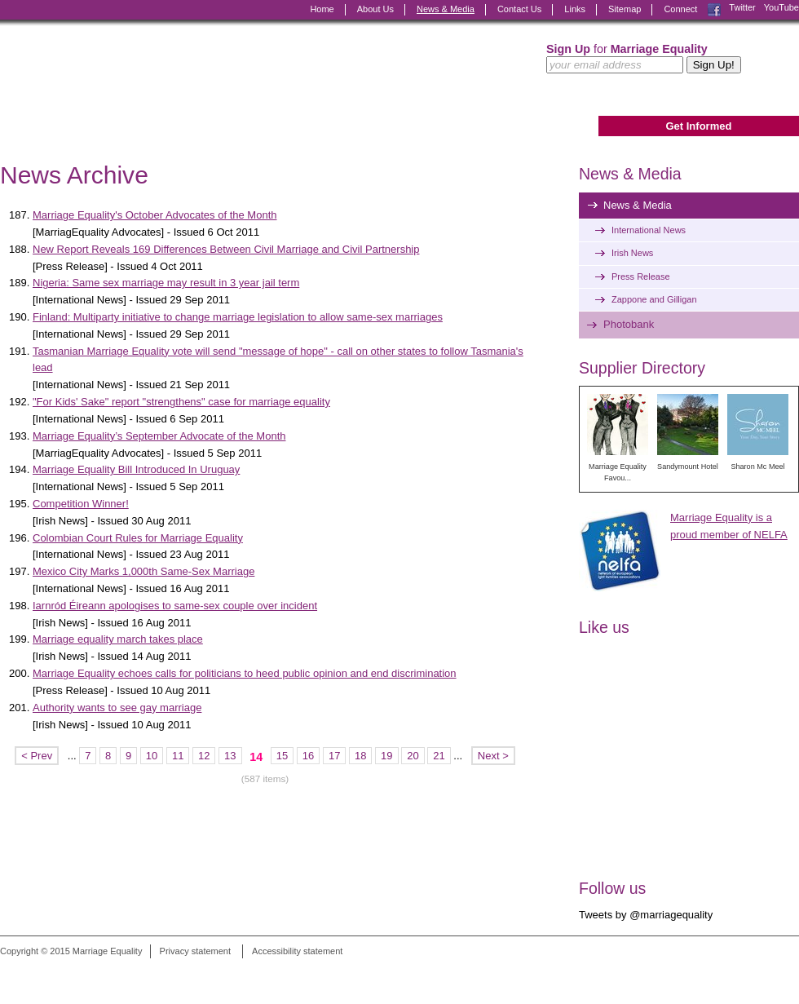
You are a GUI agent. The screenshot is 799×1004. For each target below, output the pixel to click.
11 (177, 756)
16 (308, 756)
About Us (375, 9)
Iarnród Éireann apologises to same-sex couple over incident (175, 605)
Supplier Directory (642, 368)
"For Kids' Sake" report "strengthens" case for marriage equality (181, 402)
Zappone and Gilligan (654, 299)
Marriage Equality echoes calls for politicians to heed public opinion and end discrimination (245, 673)
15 (282, 756)
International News (648, 230)
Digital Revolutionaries (762, 973)
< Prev (36, 756)
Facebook (714, 9)
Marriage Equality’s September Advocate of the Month (159, 436)
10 (151, 756)
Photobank (628, 324)
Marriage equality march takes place (118, 639)
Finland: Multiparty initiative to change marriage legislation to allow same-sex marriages (238, 317)
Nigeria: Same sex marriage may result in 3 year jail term (166, 282)
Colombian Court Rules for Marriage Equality (138, 538)
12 (204, 756)
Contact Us (519, 9)
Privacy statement (195, 951)
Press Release (640, 276)
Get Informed (698, 126)
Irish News (632, 253)
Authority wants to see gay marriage (117, 707)
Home (321, 9)
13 (230, 756)
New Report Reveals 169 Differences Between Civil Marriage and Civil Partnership (226, 249)
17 (334, 756)
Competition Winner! (81, 504)
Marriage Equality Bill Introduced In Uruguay (136, 469)
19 (386, 756)
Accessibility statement (297, 951)
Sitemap (624, 9)
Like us (604, 627)
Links (574, 9)
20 (412, 756)
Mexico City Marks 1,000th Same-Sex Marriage (143, 571)
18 (360, 756)
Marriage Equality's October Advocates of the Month (154, 215)
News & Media (446, 9)
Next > (493, 756)
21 (438, 756)
